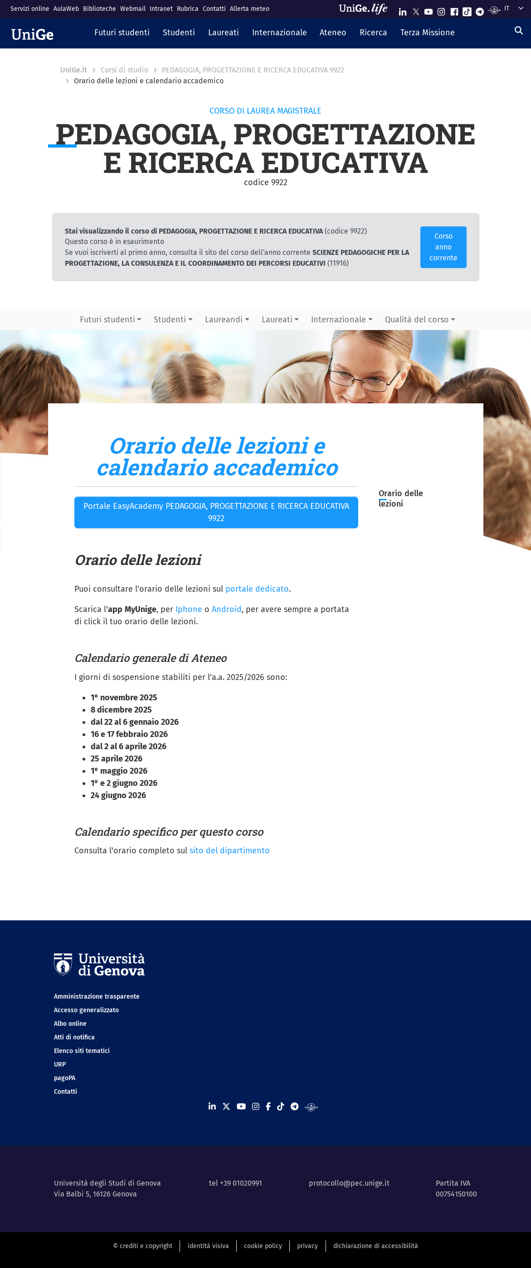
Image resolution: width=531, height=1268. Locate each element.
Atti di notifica (74, 1037)
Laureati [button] (277, 320)
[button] (122, 33)
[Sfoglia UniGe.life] (366, 9)
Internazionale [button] (338, 320)
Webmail (133, 9)
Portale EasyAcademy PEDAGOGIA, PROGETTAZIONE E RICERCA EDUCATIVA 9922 (216, 512)
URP (60, 1064)
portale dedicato (257, 589)
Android (227, 609)
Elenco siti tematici (82, 1051)
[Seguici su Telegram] (480, 9)
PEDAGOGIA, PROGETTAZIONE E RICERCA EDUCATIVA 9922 (253, 70)
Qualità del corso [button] (417, 320)
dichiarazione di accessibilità (375, 1246)
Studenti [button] (170, 320)
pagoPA (64, 1078)
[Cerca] (519, 31)
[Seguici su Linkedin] (403, 9)
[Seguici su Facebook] (454, 9)
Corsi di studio (124, 70)
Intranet (161, 9)
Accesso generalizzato (86, 1010)
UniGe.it (73, 70)
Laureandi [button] (224, 320)
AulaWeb (66, 9)
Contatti (214, 9)
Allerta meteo (249, 9)
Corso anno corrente (443, 247)
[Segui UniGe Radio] (494, 9)
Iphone (188, 609)
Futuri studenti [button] (107, 320)
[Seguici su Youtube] (429, 9)
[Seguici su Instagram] (441, 9)
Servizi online (29, 9)
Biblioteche (99, 9)
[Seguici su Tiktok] (467, 9)
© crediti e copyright (142, 1246)
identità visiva (208, 1246)
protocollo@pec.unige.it (349, 1183)
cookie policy (263, 1246)
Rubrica (188, 9)
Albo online (70, 1024)
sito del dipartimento (230, 851)
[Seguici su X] (416, 9)
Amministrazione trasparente (97, 996)
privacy (307, 1246)
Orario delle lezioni (401, 498)
